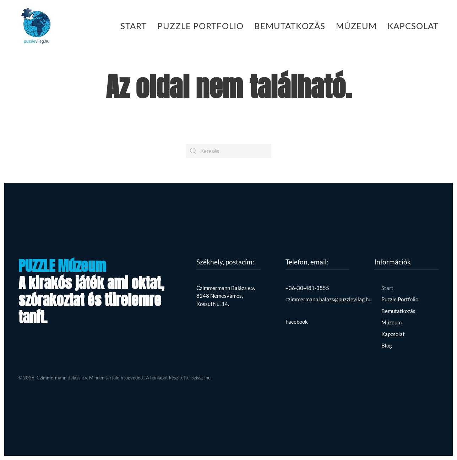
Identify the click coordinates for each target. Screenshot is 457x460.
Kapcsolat (413, 26)
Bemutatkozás (289, 26)
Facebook (296, 321)
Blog (386, 345)
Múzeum (356, 26)
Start (133, 26)
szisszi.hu (201, 377)
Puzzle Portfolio (200, 26)
